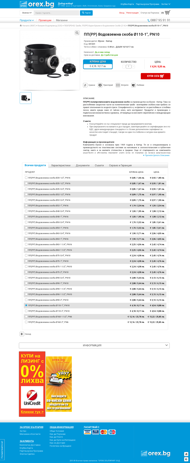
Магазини (62, 20)
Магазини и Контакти (30, 433)
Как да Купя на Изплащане (62, 439)
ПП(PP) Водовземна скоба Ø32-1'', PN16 (48, 205)
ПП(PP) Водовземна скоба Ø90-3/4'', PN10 (49, 277)
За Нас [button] (165, 4)
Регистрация (132, 13)
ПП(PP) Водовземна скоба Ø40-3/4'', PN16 (49, 211)
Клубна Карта (127, 4)
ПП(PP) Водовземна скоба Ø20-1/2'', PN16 (49, 177)
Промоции (45, 20)
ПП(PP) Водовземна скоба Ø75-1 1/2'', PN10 (50, 266)
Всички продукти (35, 164)
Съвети (99, 165)
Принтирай (105, 85)
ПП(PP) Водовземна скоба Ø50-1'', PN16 (48, 227)
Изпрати (124, 85)
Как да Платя (56, 436)
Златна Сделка (27, 453)
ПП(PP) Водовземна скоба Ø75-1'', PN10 (48, 261)
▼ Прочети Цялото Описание (156, 155)
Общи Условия (57, 430)
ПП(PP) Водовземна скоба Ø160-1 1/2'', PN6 (50, 316)
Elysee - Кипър (105, 41)
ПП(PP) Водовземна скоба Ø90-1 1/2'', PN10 (50, 294)
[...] (56, 12)
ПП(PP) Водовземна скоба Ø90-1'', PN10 (48, 283)
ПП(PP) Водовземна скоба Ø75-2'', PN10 (48, 272)
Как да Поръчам (57, 433)
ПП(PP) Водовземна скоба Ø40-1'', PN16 (48, 216)
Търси (86, 13)
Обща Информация (62, 427)
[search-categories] (27, 12)
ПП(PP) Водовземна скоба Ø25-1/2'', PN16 (49, 183)
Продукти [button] (27, 20)
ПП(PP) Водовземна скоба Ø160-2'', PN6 (48, 322)
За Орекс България (31, 427)
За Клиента (27, 441)
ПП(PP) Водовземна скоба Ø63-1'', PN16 (48, 238)
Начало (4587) (28, 26)
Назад (25, 333)
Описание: (89, 98)
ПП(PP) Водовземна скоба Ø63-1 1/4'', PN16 (50, 244)
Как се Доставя (57, 442)
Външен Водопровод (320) (50, 26)
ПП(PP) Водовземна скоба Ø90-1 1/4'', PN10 (50, 288)
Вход (121, 13)
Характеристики (60, 165)
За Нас (23, 430)
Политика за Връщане (60, 445)
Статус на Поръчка (150, 13)
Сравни (91, 85)
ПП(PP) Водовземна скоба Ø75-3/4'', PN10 (49, 255)
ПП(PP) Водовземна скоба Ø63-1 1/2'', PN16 (50, 250)
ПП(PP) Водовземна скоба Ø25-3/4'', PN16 (49, 188)
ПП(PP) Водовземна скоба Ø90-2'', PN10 (48, 299)
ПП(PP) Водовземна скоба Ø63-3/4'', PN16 (49, 233)
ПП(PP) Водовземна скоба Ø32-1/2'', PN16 (49, 194)
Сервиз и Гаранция (120, 165)
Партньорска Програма (147, 4)
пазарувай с (91, 427)
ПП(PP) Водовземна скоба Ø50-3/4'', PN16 (49, 222)
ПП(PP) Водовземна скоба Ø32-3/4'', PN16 (49, 199)
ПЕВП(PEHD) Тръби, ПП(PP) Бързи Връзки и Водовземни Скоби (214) (95, 26)
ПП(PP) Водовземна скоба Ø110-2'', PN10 (48, 311)
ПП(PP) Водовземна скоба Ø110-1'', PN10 (48, 305)
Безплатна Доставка (30, 444)
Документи (82, 165)
